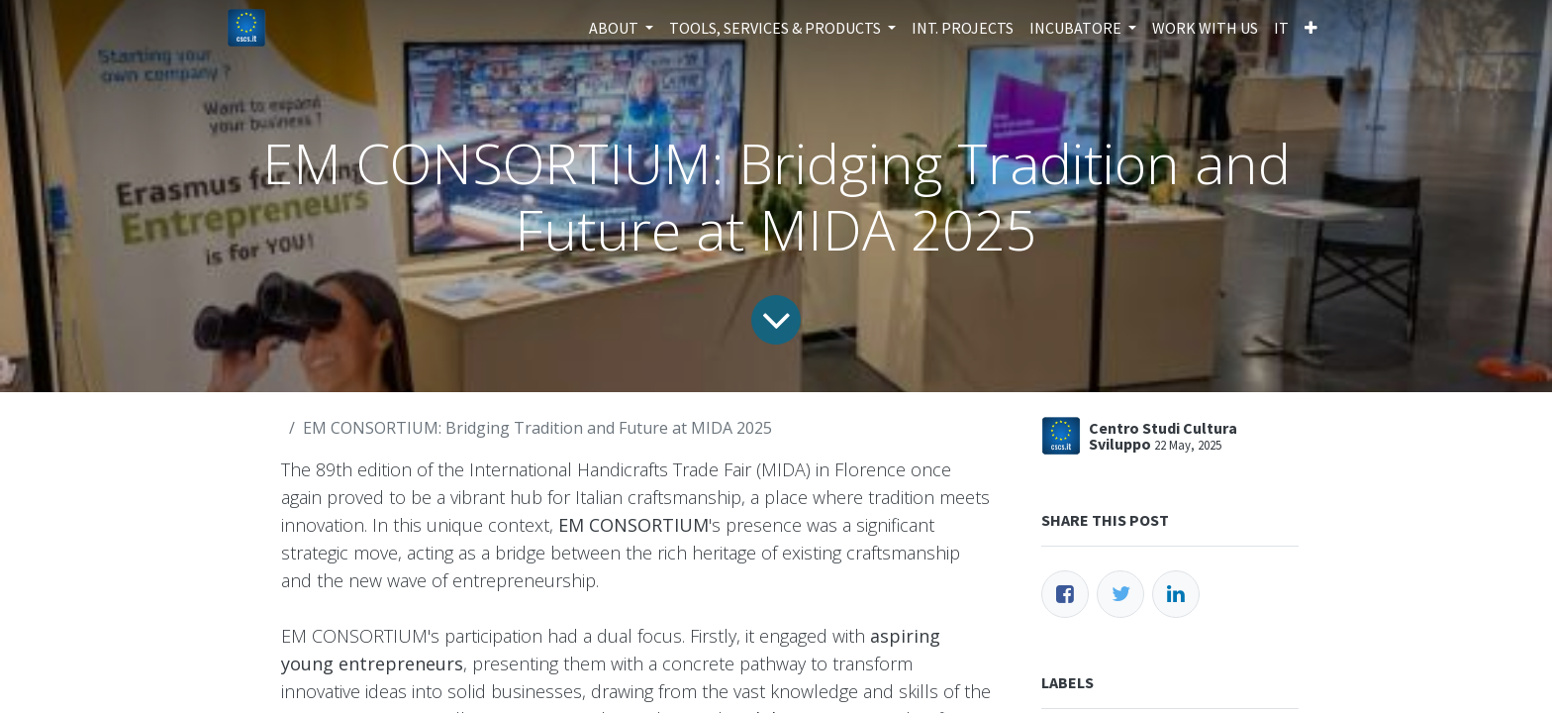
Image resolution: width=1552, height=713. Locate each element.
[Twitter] (1120, 594)
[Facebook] (1065, 594)
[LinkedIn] (1176, 594)
